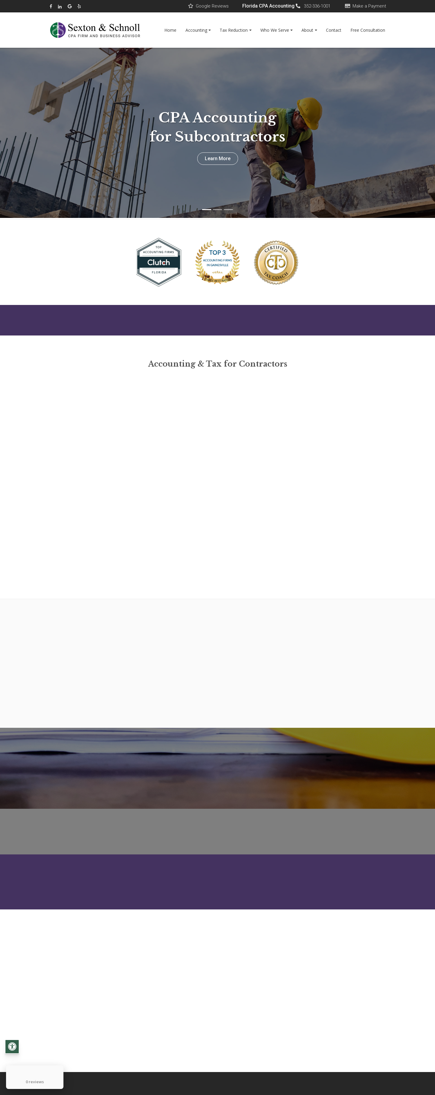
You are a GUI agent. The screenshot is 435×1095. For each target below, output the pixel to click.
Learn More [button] (217, 158)
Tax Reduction (234, 30)
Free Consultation (367, 30)
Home (170, 30)
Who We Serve (274, 30)
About (307, 30)
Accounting (196, 30)
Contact (333, 30)
